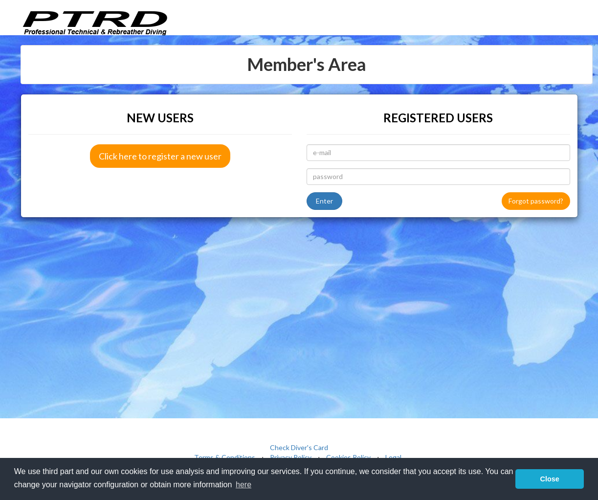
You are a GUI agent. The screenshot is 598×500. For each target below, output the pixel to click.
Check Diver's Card (299, 447)
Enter (324, 201)
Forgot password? (536, 201)
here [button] (243, 484)
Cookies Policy (348, 457)
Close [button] (549, 479)
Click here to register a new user (160, 156)
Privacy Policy (290, 457)
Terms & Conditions (224, 457)
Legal (393, 457)
